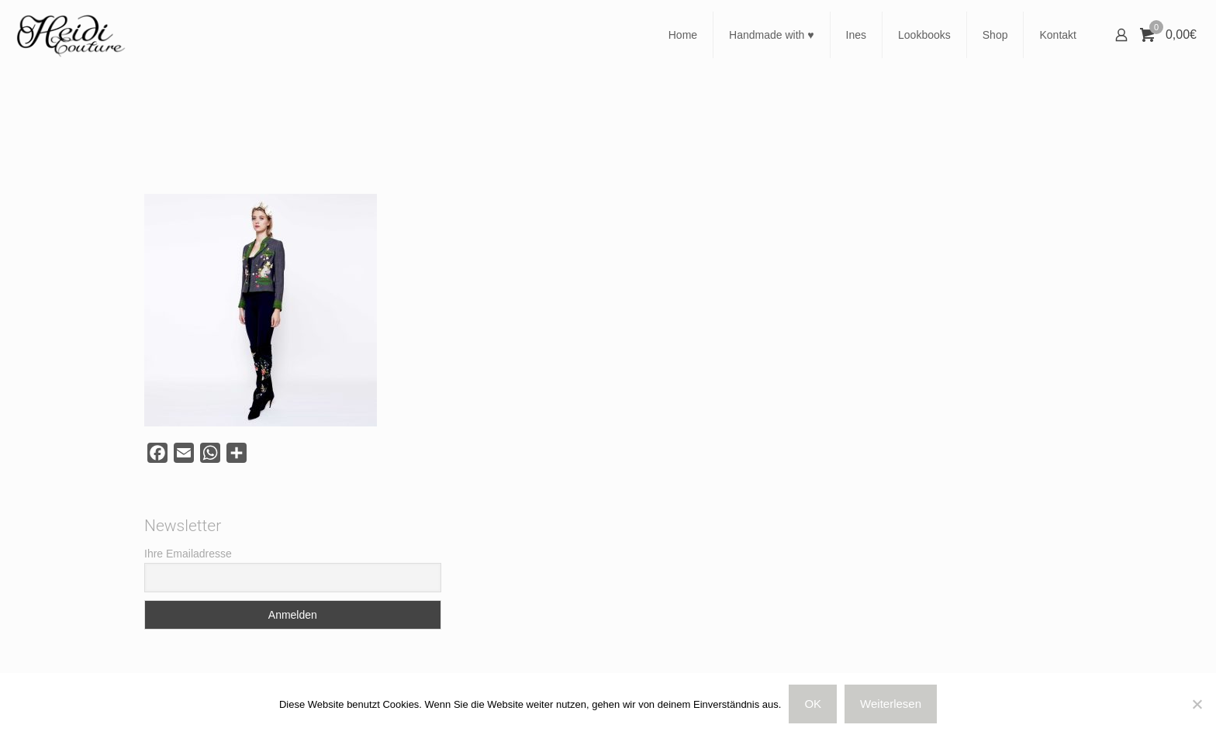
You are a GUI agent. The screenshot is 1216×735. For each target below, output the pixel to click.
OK (812, 703)
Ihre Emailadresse (188, 553)
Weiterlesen (890, 703)
